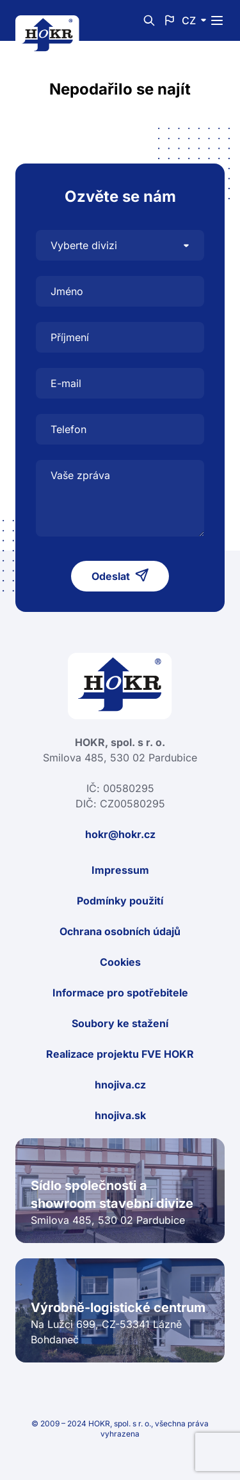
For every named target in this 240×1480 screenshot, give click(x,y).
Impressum (120, 870)
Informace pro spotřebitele (120, 992)
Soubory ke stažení (120, 1023)
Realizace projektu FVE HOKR (120, 1054)
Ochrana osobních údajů (120, 931)
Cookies (120, 962)
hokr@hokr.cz (120, 834)
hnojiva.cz (120, 1084)
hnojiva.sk (120, 1115)
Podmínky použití (120, 900)
